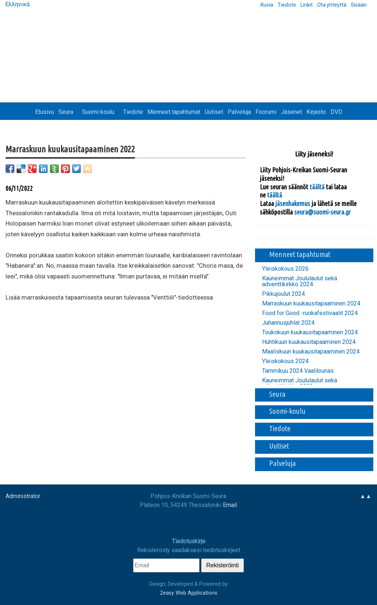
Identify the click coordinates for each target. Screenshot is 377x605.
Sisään (359, 5)
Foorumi (265, 111)
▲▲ (365, 496)
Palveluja (239, 111)
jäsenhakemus (292, 203)
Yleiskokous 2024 (285, 361)
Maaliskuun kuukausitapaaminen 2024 (311, 352)
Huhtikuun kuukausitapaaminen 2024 (309, 342)
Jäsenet (291, 111)
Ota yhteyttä (331, 5)
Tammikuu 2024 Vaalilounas (298, 371)
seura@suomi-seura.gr (322, 212)
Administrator (23, 496)
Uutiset (214, 111)
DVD (336, 111)
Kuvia (267, 5)
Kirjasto (316, 111)
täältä (318, 186)
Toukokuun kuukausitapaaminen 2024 (310, 332)
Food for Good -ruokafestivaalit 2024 (310, 313)
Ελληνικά (17, 4)
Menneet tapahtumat (173, 111)
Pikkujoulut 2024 (283, 294)
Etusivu (44, 111)
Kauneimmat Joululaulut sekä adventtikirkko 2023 (299, 383)
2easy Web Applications (188, 593)
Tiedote (287, 5)
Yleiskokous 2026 (285, 269)
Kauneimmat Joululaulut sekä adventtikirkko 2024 (299, 281)
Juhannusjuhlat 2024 (288, 323)
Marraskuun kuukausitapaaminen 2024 (311, 304)
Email (230, 504)
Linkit (306, 5)
